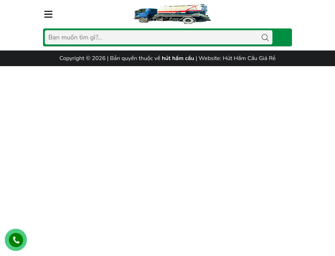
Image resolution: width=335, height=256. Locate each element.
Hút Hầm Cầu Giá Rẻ (249, 58)
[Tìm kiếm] (265, 37)
